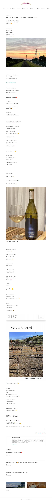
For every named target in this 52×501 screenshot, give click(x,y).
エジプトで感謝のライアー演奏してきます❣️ (14, 452)
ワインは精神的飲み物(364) (29, 426)
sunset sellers (11, 82)
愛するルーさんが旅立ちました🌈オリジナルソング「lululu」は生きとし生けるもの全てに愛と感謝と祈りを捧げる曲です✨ (27, 462)
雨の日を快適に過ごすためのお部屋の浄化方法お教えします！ (17, 472)
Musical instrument (25, 8)
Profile (7, 8)
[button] (4, 8)
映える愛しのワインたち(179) (16, 426)
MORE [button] (48, 8)
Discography (18, 8)
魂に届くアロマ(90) (22, 426)
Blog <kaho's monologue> (41, 8)
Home (4, 8)
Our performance (32, 8)
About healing (12, 8)
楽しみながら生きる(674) (9, 426)
